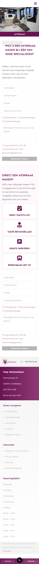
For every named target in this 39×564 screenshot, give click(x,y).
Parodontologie (27, 122)
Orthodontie (10, 122)
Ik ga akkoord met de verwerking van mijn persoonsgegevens (14, 153)
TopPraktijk (6, 556)
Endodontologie (12, 126)
